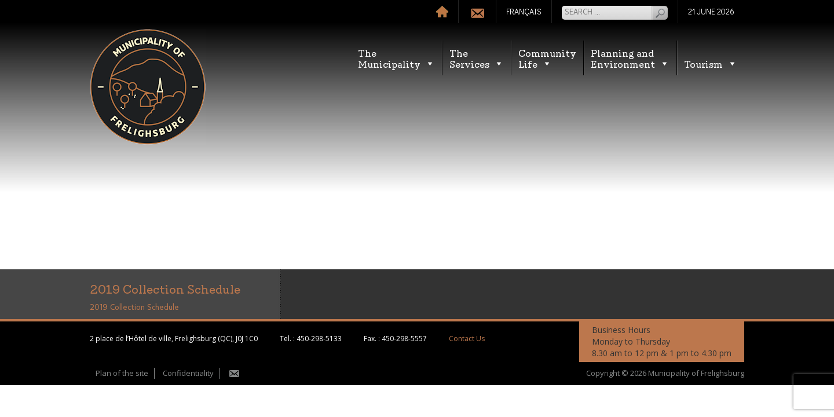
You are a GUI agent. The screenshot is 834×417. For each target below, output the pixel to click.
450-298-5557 (404, 338)
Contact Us (467, 338)
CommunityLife (547, 58)
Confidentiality (188, 373)
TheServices (476, 58)
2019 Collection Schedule (134, 307)
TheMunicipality (396, 58)
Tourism (710, 63)
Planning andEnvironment (630, 58)
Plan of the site (122, 373)
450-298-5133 (319, 338)
